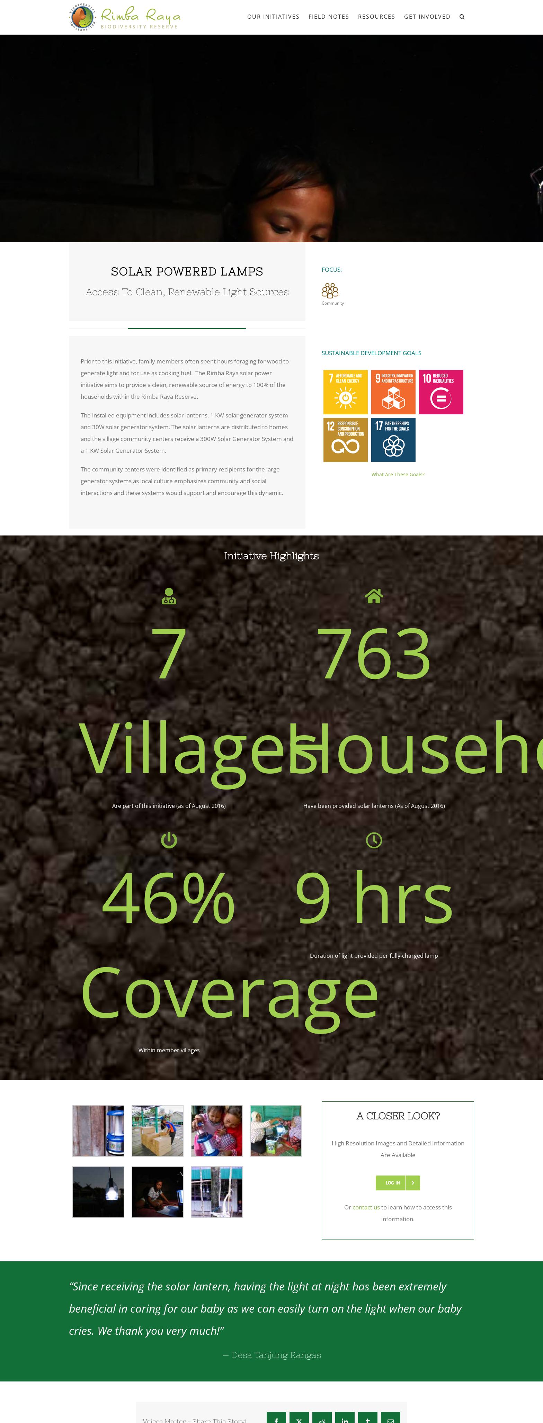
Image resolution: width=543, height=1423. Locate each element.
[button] (462, 16)
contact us (366, 1207)
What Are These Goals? (398, 474)
